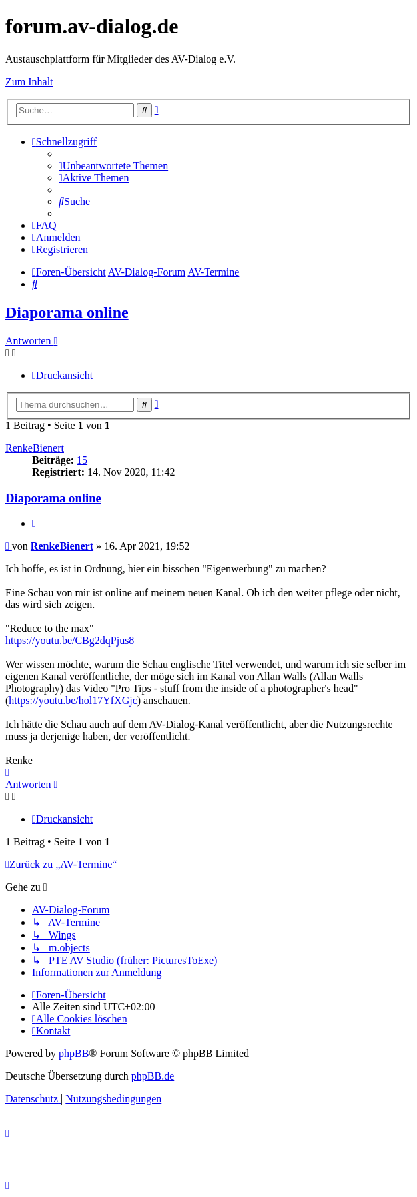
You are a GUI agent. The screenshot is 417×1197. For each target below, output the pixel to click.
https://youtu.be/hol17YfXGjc (73, 700)
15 (82, 460)
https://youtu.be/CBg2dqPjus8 (69, 640)
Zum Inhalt (29, 81)
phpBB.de (152, 1076)
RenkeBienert (34, 448)
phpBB (74, 1053)
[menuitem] (113, 165)
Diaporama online (67, 312)
